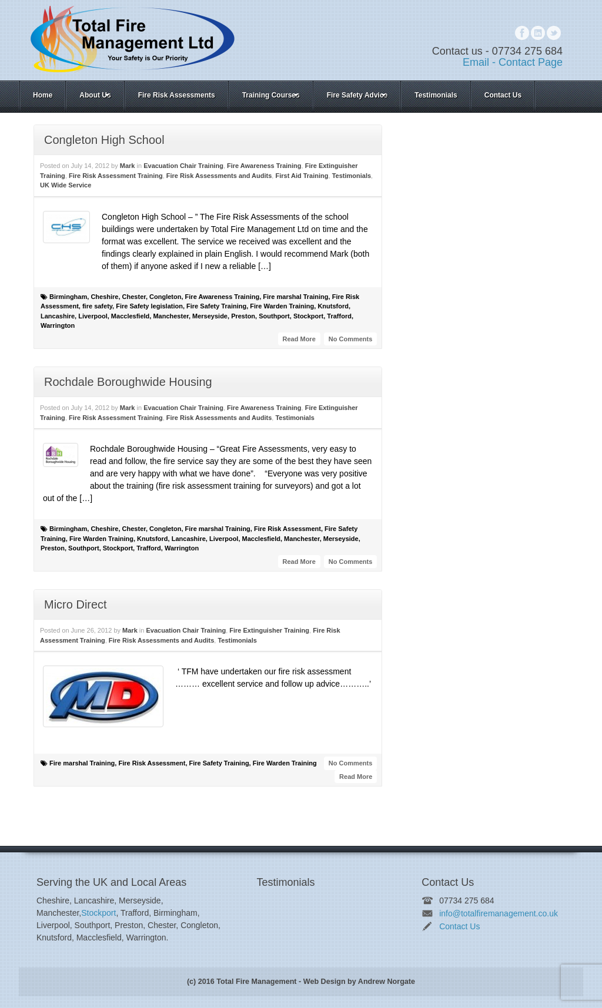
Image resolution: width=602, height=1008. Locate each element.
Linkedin (538, 33)
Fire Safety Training (216, 306)
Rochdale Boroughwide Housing (128, 381)
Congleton (165, 296)
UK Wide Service (65, 185)
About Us (95, 95)
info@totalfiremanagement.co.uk (498, 913)
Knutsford (333, 306)
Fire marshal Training (295, 296)
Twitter (554, 33)
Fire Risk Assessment (287, 528)
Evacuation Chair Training (183, 165)
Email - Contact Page (513, 62)
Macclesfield (130, 316)
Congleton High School (104, 139)
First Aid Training (301, 175)
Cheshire (104, 296)
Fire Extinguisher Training (269, 630)
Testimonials (435, 95)
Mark (127, 165)
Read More (299, 338)
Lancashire (58, 316)
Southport (274, 316)
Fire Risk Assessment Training (116, 175)
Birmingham (68, 296)
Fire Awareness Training (264, 165)
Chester (134, 296)
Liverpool (93, 316)
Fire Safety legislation (149, 306)
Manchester (171, 316)
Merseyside (210, 316)
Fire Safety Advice (358, 95)
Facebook (522, 33)
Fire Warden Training (282, 306)
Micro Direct (75, 604)
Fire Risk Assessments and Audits (219, 175)
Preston (243, 316)
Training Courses (271, 95)
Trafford (339, 316)
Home (42, 95)
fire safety (97, 306)
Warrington (58, 325)
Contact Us (502, 95)
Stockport (308, 316)
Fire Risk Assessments (176, 95)
